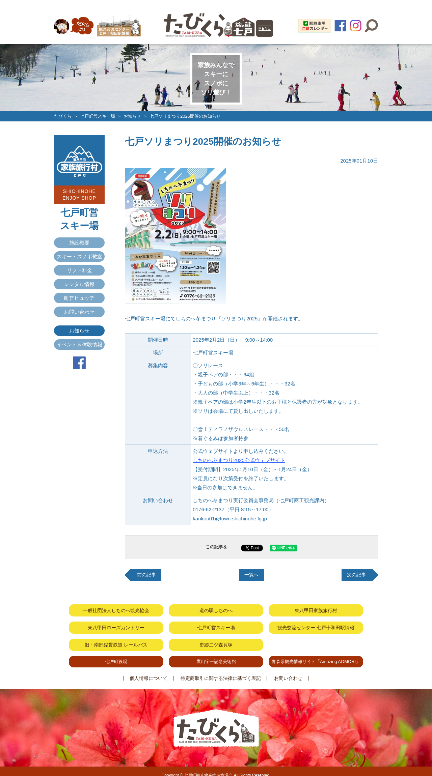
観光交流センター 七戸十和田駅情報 (315, 624)
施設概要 (79, 242)
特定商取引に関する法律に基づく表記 (221, 670)
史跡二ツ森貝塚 (216, 639)
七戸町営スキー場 (97, 116)
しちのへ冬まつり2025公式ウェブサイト (239, 460)
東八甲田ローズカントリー (116, 624)
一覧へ (251, 574)
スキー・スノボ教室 (79, 256)
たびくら (63, 116)
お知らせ (132, 116)
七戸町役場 (116, 654)
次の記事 (356, 574)
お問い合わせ (79, 311)
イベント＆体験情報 (79, 344)
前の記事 (147, 574)
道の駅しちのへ (216, 609)
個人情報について (152, 670)
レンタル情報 (79, 284)
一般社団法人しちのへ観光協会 (116, 609)
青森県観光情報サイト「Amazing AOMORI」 (316, 654)
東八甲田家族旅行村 (316, 609)
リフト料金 (79, 270)
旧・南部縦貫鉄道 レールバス (116, 639)
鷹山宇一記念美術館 (216, 654)
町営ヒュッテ (79, 297)
